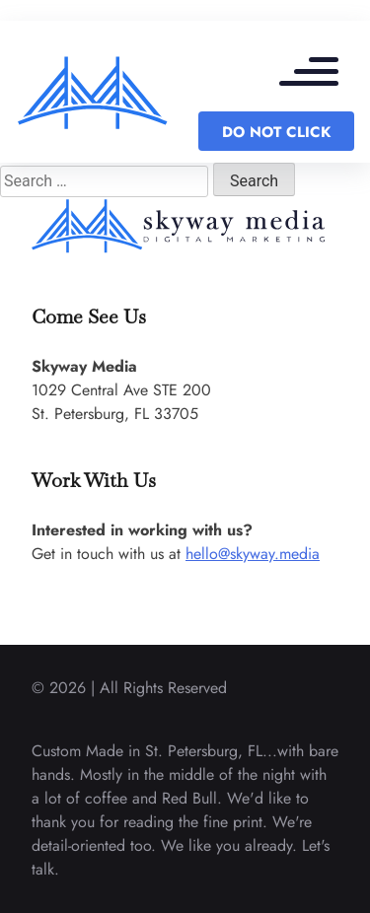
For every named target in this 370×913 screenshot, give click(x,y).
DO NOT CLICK (276, 132)
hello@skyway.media (252, 553)
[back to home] (92, 92)
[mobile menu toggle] (318, 74)
